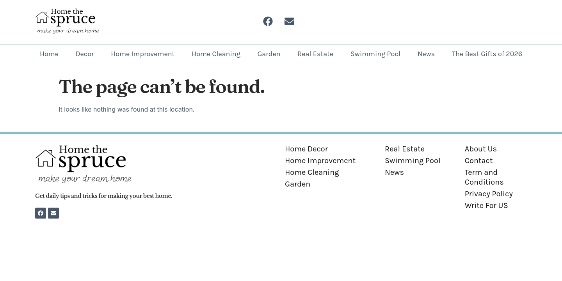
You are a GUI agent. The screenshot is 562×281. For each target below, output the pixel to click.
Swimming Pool (375, 54)
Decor (85, 54)
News (426, 54)
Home (49, 54)
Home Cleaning (216, 54)
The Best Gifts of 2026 (487, 54)
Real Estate (315, 54)
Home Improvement (142, 54)
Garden (269, 54)
